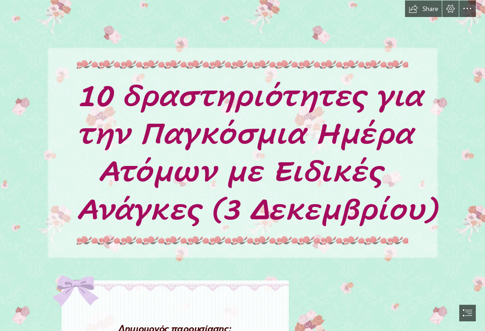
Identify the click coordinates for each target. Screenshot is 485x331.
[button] (423, 8)
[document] (242, 165)
